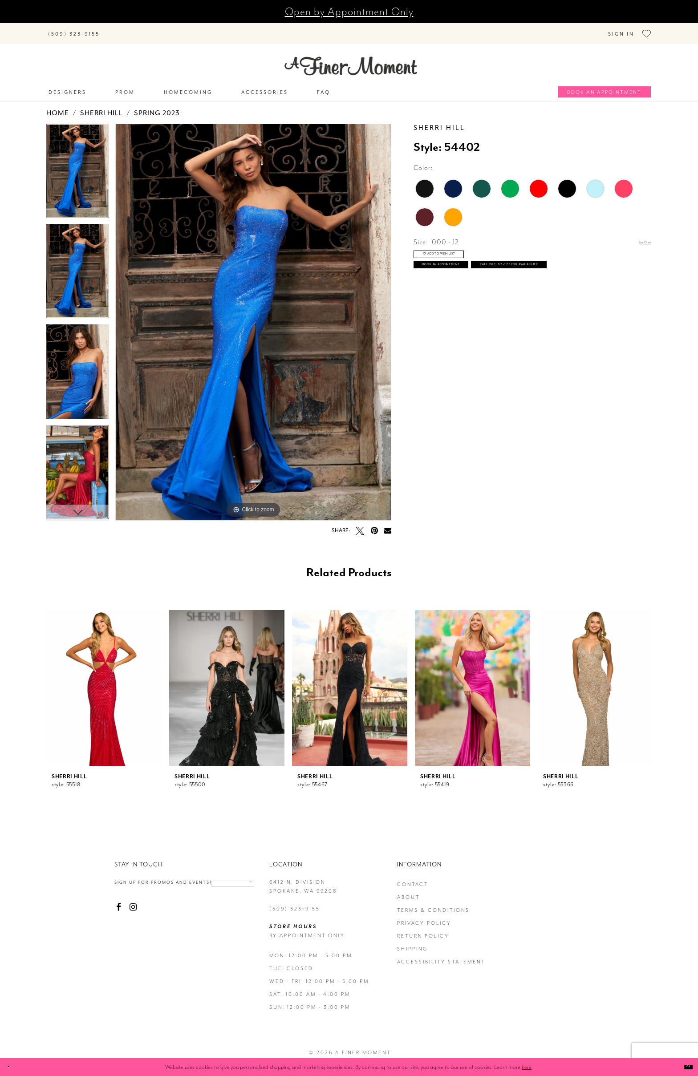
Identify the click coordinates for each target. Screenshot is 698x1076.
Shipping (412, 945)
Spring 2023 (157, 109)
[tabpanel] (77, 170)
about (408, 893)
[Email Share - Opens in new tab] (387, 526)
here (527, 1067)
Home (57, 109)
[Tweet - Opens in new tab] (360, 526)
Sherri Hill (101, 109)
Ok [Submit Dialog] (683, 1067)
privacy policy (424, 919)
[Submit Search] (117, 29)
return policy (423, 932)
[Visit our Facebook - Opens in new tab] (118, 918)
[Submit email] (206, 893)
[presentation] (104, 684)
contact (412, 880)
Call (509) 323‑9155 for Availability (504, 305)
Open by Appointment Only (349, 11)
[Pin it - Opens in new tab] (374, 526)
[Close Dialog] (13, 1067)
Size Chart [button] (635, 238)
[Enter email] (164, 893)
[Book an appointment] (604, 87)
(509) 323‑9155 (294, 905)
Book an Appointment (478, 282)
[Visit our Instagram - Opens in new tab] (133, 918)
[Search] (162, 29)
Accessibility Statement (441, 958)
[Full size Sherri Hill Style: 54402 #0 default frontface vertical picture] (253, 318)
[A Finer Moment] (350, 62)
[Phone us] (74, 31)
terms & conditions (433, 906)
